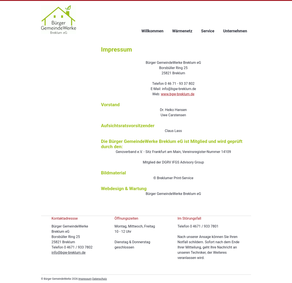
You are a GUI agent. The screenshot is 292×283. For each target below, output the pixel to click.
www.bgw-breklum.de (177, 94)
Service (207, 31)
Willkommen (153, 31)
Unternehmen (235, 31)
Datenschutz (99, 278)
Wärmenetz (182, 31)
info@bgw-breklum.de (69, 252)
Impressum (84, 278)
